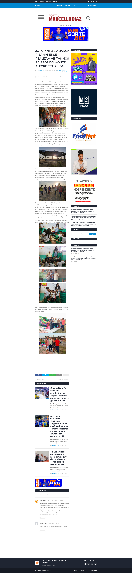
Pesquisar (91, 5)
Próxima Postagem (63, 379)
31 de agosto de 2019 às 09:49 (56, 500)
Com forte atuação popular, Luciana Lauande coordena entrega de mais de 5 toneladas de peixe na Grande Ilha (83, 218)
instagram (94, 570)
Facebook (81, 570)
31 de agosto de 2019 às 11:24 (52, 523)
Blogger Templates (46, 570)
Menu (38, 5)
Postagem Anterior (41, 379)
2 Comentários (61, 70)
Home (75, 570)
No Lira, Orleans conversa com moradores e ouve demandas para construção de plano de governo (59, 458)
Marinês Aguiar (45, 500)
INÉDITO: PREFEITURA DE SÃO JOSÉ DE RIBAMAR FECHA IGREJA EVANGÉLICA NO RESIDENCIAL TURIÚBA (82, 211)
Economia (48, 1)
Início (36, 1)
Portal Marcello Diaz (66, 5)
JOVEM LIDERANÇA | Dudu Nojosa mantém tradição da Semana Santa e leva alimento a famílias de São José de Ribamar (83, 224)
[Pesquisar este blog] (80, 234)
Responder (42, 517)
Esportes (55, 1)
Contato (88, 570)
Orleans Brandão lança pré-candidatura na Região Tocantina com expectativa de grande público (59, 394)
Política (42, 1)
